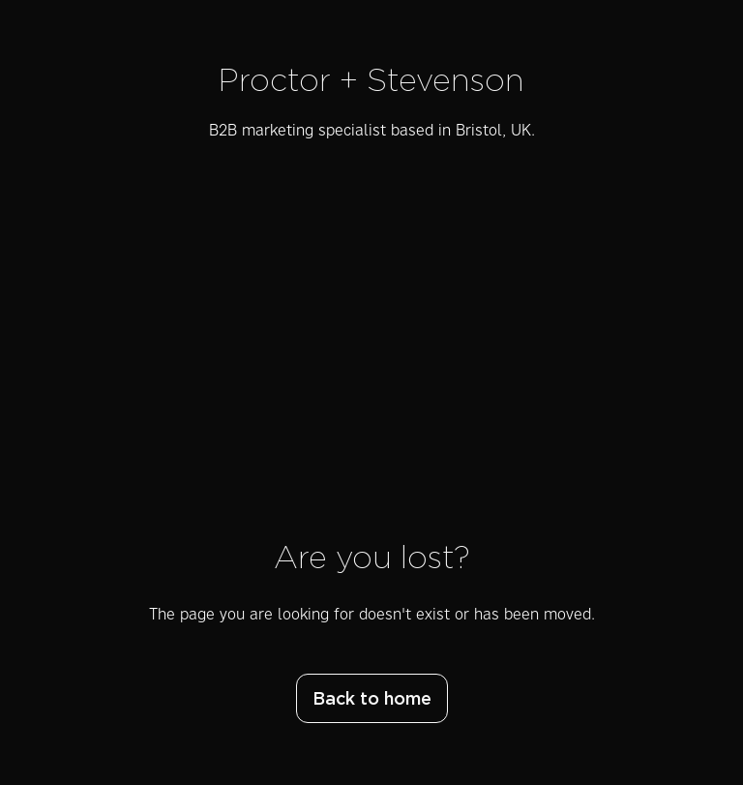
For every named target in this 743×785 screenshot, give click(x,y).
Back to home (371, 700)
